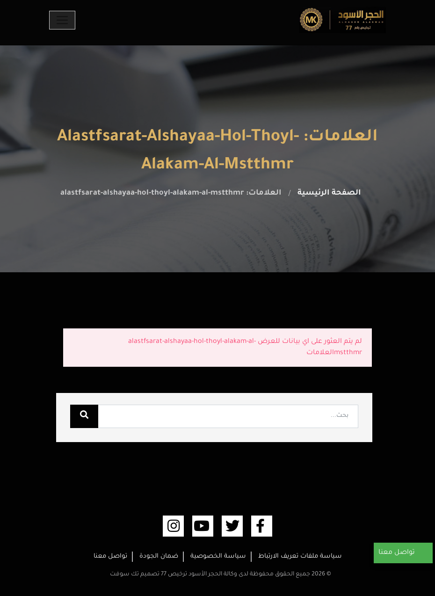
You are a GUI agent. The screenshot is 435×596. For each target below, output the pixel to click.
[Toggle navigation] (62, 20)
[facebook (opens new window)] (261, 526)
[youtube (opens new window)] (202, 526)
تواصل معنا (110, 556)
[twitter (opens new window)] (232, 526)
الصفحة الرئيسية (329, 193)
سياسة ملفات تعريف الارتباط (300, 556)
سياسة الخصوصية (218, 556)
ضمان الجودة (158, 556)
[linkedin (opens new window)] (173, 526)
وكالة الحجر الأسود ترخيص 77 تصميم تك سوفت (173, 574)
